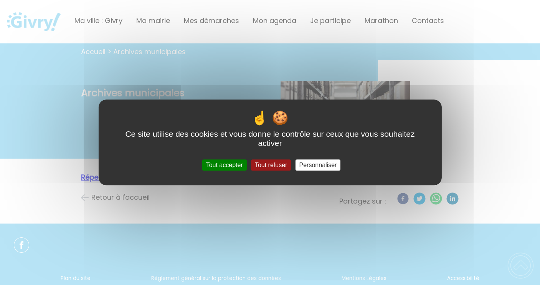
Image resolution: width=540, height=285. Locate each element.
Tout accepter (224, 165)
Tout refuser (271, 165)
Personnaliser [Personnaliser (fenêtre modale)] (318, 165)
